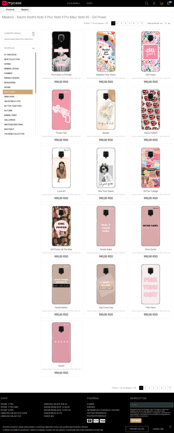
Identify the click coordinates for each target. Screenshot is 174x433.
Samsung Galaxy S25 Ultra (14, 413)
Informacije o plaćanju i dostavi (103, 410)
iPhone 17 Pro (7, 404)
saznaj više (158, 429)
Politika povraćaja (96, 416)
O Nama (90, 404)
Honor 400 (49, 416)
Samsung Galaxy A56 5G (55, 404)
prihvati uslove (137, 429)
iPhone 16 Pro (7, 410)
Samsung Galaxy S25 (11, 416)
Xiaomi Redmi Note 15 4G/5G (57, 407)
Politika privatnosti (97, 413)
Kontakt (91, 407)
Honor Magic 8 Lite (53, 413)
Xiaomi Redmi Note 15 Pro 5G (57, 410)
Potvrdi (136, 420)
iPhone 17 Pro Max (9, 407)
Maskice (24, 9)
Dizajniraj (73, 3)
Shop (89, 3)
